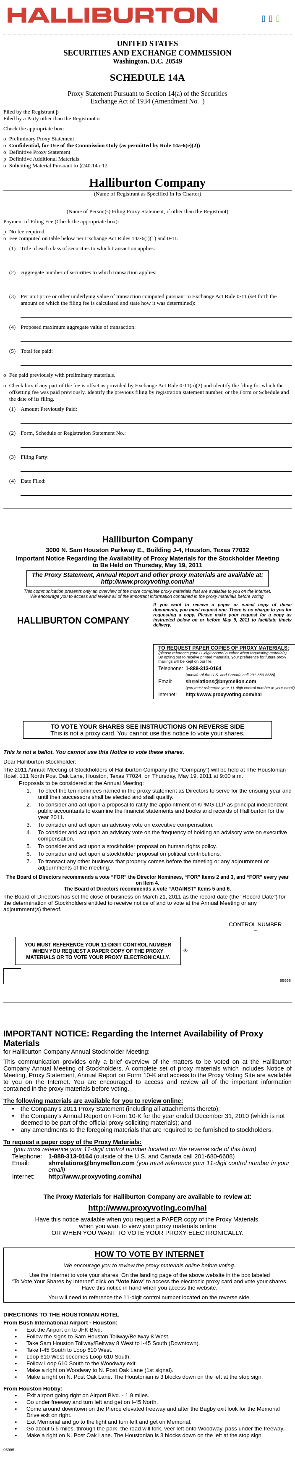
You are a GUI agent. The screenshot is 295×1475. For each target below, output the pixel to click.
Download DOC (264, 18)
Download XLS (279, 18)
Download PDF (271, 18)
